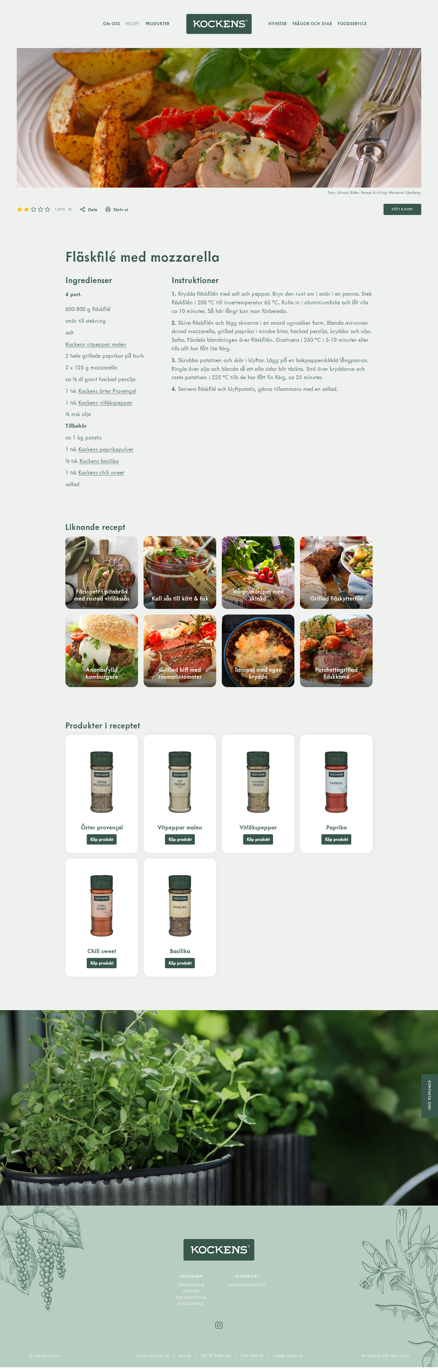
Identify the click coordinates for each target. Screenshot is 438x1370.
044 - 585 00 (253, 1358)
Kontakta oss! (429, 1095)
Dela (89, 209)
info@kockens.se (288, 1358)
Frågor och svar (313, 24)
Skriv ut (117, 209)
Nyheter (278, 24)
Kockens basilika (99, 461)
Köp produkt (101, 840)
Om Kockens (191, 1287)
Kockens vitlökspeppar (105, 403)
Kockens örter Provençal (107, 391)
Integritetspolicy (247, 1287)
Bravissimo (400, 1358)
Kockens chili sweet (101, 473)
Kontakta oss (191, 1299)
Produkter (157, 24)
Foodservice (353, 24)
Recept (132, 24)
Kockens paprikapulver (106, 449)
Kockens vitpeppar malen (95, 344)
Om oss (110, 24)
